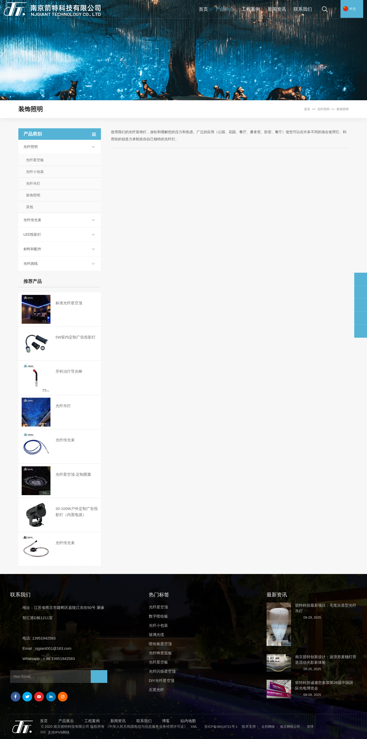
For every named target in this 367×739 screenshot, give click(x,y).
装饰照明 (342, 109)
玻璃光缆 (156, 634)
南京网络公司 (290, 727)
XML (194, 727)
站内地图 (188, 721)
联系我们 (303, 9)
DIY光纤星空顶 (161, 680)
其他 (29, 207)
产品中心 (225, 9)
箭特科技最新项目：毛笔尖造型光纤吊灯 (325, 608)
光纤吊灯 (33, 183)
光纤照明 (323, 109)
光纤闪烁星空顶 (162, 671)
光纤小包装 (35, 172)
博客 (166, 721)
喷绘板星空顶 (160, 644)
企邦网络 (268, 727)
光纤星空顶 (158, 607)
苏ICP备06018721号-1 (221, 727)
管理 (310, 727)
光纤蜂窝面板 (160, 653)
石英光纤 (156, 689)
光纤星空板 (35, 160)
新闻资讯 (277, 9)
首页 (203, 9)
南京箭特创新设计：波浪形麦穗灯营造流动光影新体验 (325, 660)
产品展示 (66, 721)
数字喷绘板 (158, 616)
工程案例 (251, 9)
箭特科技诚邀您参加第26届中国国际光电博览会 (324, 685)
